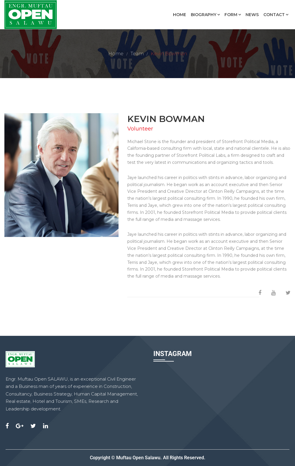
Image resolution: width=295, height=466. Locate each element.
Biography (203, 14)
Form (230, 14)
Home (179, 14)
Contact (274, 14)
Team (137, 53)
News (252, 14)
